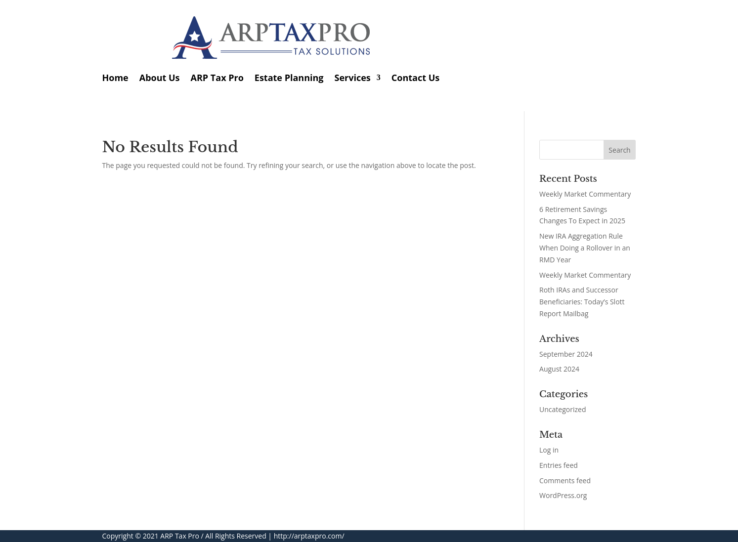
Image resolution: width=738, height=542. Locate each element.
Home (115, 77)
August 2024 (559, 369)
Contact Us (415, 77)
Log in (549, 450)
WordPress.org (563, 495)
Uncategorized (562, 409)
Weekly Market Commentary (585, 194)
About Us (159, 77)
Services (353, 77)
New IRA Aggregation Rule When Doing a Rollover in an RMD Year (584, 247)
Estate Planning (289, 77)
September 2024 (566, 354)
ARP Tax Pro (217, 77)
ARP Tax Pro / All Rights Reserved (213, 536)
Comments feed (565, 480)
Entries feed (558, 465)
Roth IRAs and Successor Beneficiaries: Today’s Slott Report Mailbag (582, 301)
